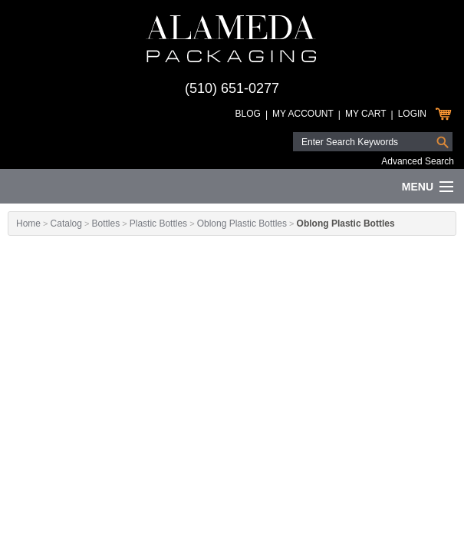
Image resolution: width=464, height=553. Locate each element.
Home (28, 223)
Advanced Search (417, 161)
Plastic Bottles (158, 223)
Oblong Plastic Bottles (242, 223)
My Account (303, 113)
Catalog (66, 223)
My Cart (366, 113)
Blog (248, 113)
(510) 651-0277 (232, 88)
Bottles (105, 223)
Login (412, 113)
